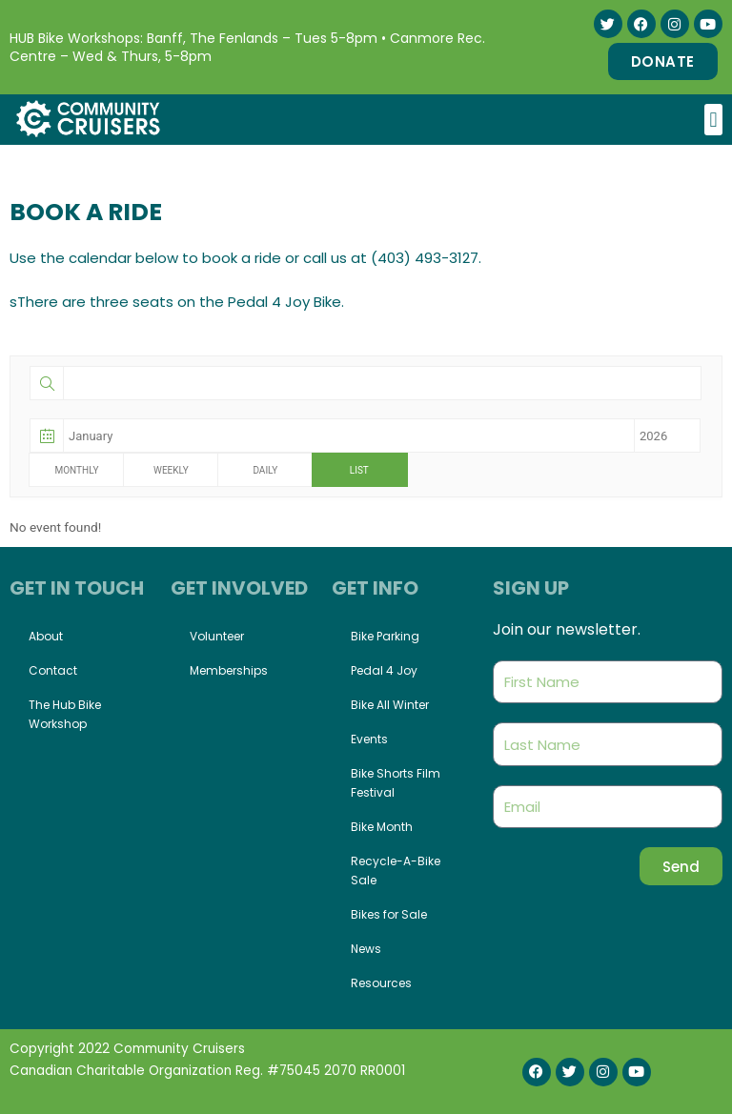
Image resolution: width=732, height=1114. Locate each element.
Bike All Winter (390, 705)
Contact (53, 670)
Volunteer (217, 636)
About (46, 636)
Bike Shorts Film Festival (395, 782)
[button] (713, 119)
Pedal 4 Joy (384, 670)
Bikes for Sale (389, 914)
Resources (381, 983)
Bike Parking (385, 636)
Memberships (229, 670)
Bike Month (382, 827)
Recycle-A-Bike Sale (395, 870)
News (366, 949)
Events (369, 739)
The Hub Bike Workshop (65, 714)
